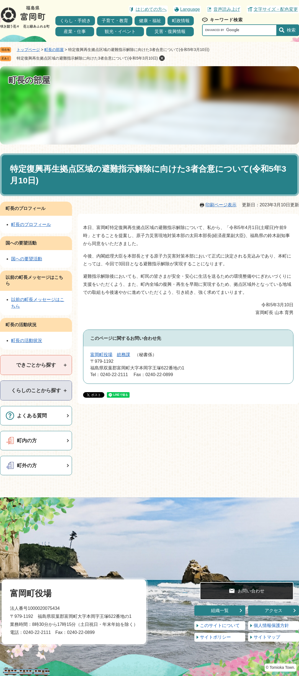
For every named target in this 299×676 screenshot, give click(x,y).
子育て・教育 (115, 20)
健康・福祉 (150, 20)
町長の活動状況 (21, 324)
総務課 (123, 354)
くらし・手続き (75, 20)
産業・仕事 (75, 31)
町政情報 (181, 20)
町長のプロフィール (25, 208)
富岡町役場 (101, 354)
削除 (162, 58)
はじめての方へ (151, 9)
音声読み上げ (226, 9)
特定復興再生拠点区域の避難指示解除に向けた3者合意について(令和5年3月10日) (87, 58)
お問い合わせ (251, 590)
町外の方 (27, 465)
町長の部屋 (54, 49)
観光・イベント (120, 31)
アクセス (273, 610)
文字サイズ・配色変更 (276, 9)
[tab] (36, 365)
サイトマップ (267, 637)
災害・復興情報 (169, 31)
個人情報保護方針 (271, 625)
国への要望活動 (21, 243)
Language (190, 9)
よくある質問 (32, 415)
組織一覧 (220, 610)
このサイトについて (220, 625)
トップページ (28, 49)
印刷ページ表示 (220, 204)
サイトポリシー (215, 637)
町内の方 (27, 440)
